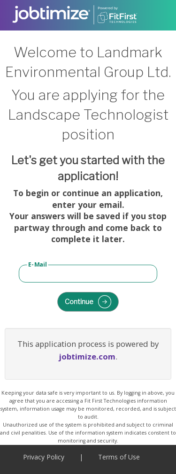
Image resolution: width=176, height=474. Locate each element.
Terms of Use (119, 456)
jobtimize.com (87, 356)
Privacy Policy (43, 456)
